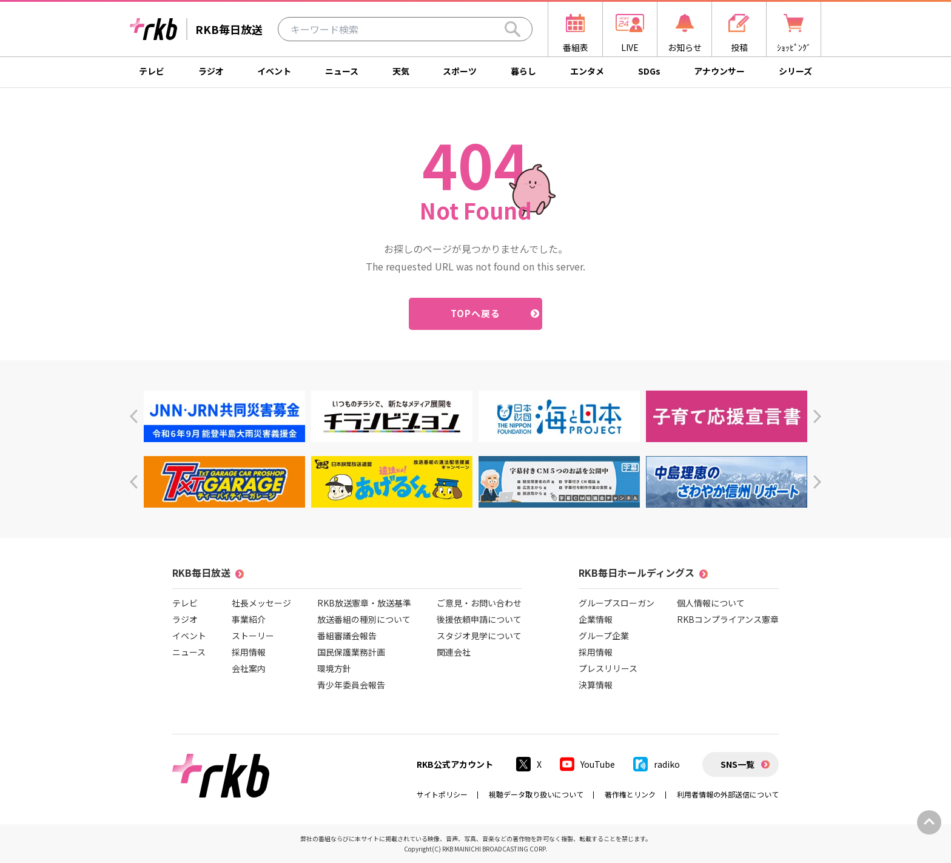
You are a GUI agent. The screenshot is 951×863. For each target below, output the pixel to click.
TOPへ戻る (476, 313)
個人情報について (711, 603)
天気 (400, 71)
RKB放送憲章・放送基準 (364, 603)
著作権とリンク (630, 794)
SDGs (649, 71)
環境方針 (334, 668)
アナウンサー (719, 71)
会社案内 (249, 668)
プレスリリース (608, 668)
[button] (134, 416)
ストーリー (253, 636)
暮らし (523, 71)
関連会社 (454, 652)
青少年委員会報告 (351, 685)
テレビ (151, 71)
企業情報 (596, 619)
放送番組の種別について (364, 619)
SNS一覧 (737, 764)
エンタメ (587, 71)
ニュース (341, 71)
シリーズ (795, 71)
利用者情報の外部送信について (728, 794)
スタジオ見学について (479, 636)
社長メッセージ (261, 603)
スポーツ (460, 71)
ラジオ (211, 71)
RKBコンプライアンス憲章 (728, 619)
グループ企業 (604, 636)
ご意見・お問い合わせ (479, 603)
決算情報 (596, 685)
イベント (274, 71)
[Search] (512, 29)
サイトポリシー (442, 794)
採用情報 (249, 652)
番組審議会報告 (347, 636)
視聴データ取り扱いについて (536, 794)
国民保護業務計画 (351, 652)
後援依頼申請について (479, 619)
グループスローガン (616, 603)
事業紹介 (249, 619)
